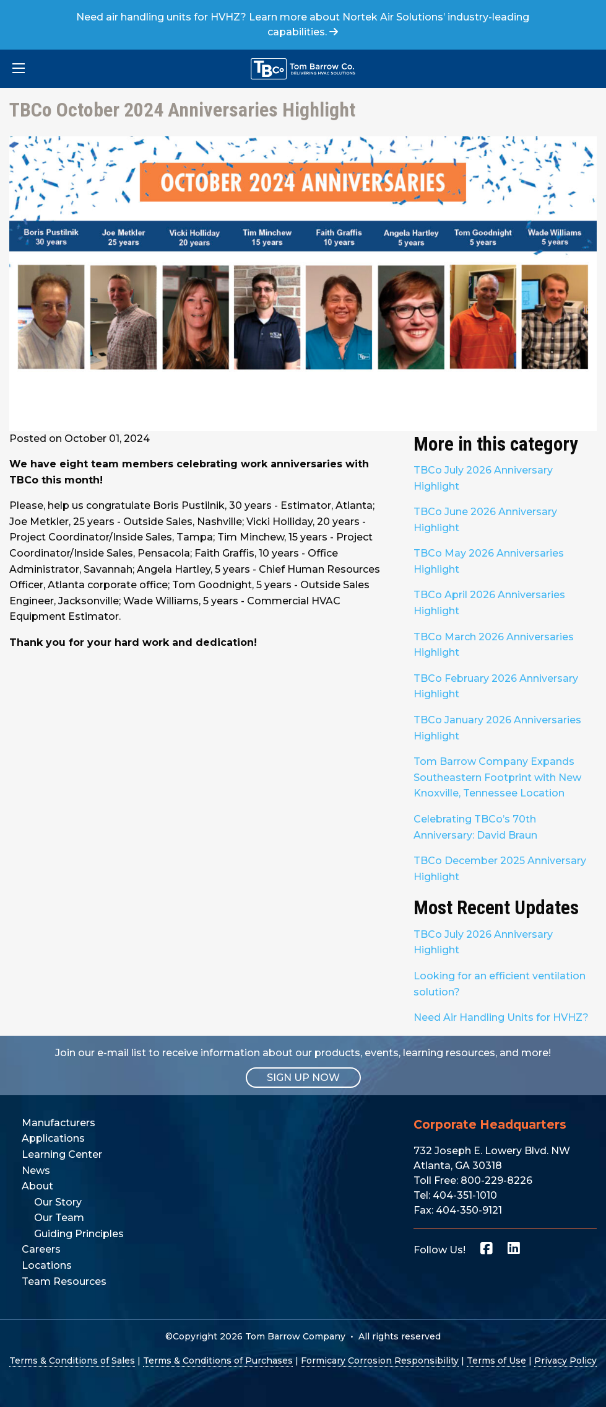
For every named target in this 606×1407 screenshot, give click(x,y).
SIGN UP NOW (303, 1077)
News (36, 1170)
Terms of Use (496, 1360)
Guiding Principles (79, 1234)
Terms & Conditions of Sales (72, 1360)
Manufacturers (58, 1123)
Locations (47, 1265)
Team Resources (64, 1281)
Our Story (58, 1202)
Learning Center (62, 1154)
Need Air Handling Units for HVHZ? (501, 1017)
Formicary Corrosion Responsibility (380, 1360)
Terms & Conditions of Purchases (218, 1360)
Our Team (59, 1218)
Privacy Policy (565, 1360)
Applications (53, 1138)
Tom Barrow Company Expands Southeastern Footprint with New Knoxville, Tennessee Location (497, 777)
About (37, 1186)
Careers (41, 1249)
